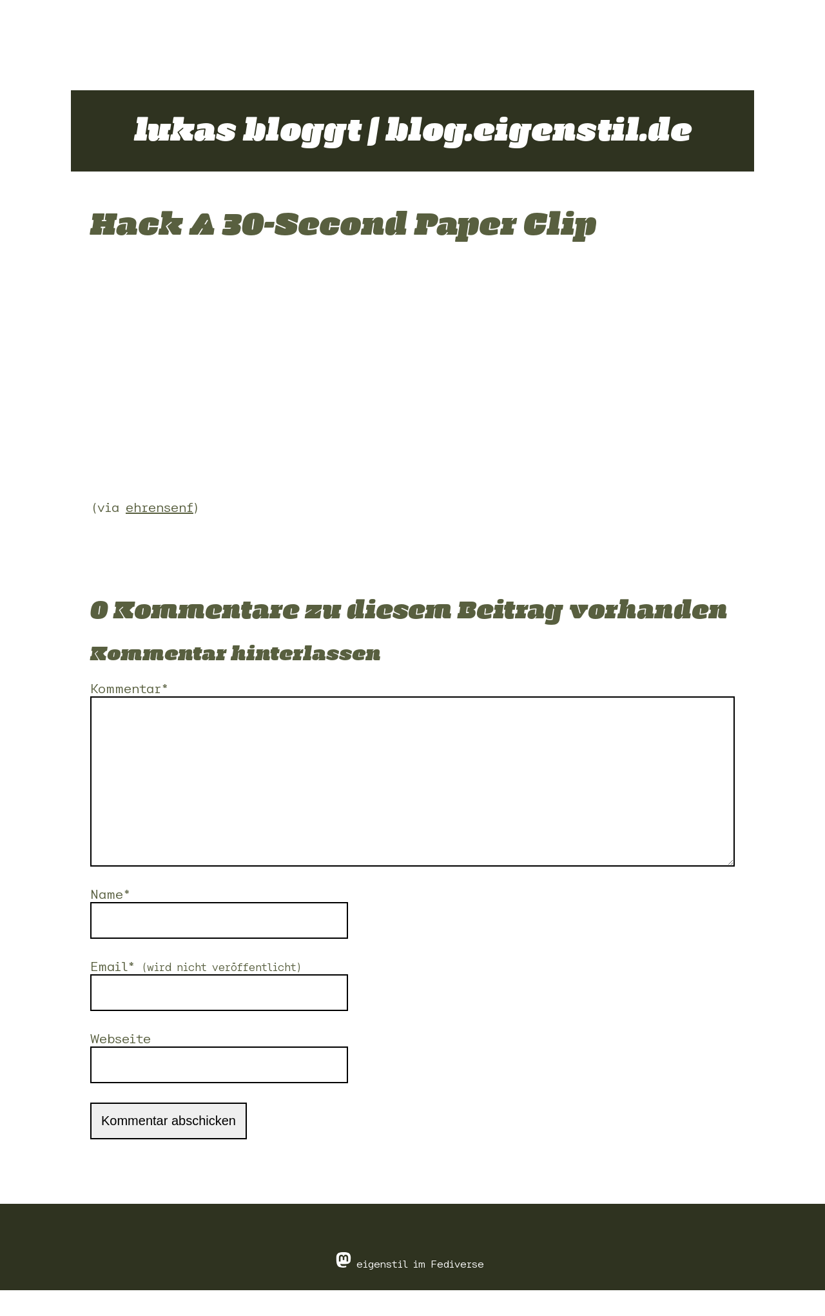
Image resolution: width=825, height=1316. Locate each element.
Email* (196, 992)
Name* (110, 920)
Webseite (120, 1064)
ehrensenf (159, 507)
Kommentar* (129, 688)
